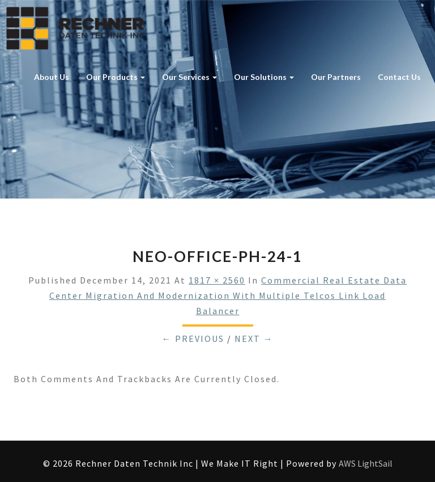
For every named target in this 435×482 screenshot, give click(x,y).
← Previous (193, 338)
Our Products (115, 77)
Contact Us (399, 77)
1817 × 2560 (217, 280)
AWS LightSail (366, 463)
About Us (51, 77)
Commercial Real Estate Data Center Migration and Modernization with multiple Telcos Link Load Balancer (228, 295)
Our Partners (336, 77)
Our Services (189, 77)
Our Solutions (264, 77)
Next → (254, 338)
